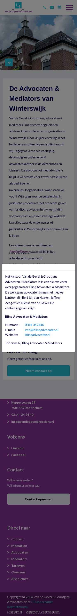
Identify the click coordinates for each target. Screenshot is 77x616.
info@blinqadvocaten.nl (41, 330)
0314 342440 (34, 325)
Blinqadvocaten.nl (37, 335)
